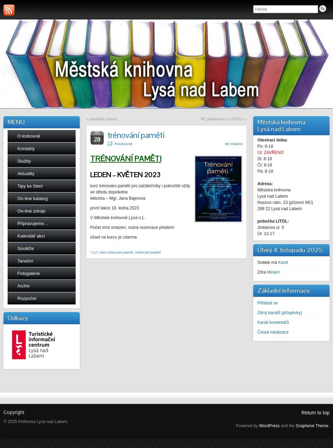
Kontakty (26, 148)
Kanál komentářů (273, 322)
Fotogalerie (28, 273)
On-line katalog (32, 198)
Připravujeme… (33, 223)
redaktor (236, 143)
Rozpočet (26, 298)
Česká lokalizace (273, 332)
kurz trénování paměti (117, 252)
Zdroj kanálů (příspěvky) (279, 312)
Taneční (25, 261)
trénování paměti (148, 252)
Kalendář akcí (31, 236)
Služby (24, 161)
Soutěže (25, 248)
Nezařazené (123, 143)
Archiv (23, 285)
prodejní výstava (104, 119)
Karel (283, 262)
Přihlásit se (267, 303)
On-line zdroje (31, 211)
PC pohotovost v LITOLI (222, 119)
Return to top (315, 412)
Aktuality (25, 173)
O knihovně (28, 136)
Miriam (273, 272)
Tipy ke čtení (30, 186)
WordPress (269, 425)
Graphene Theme (312, 425)
